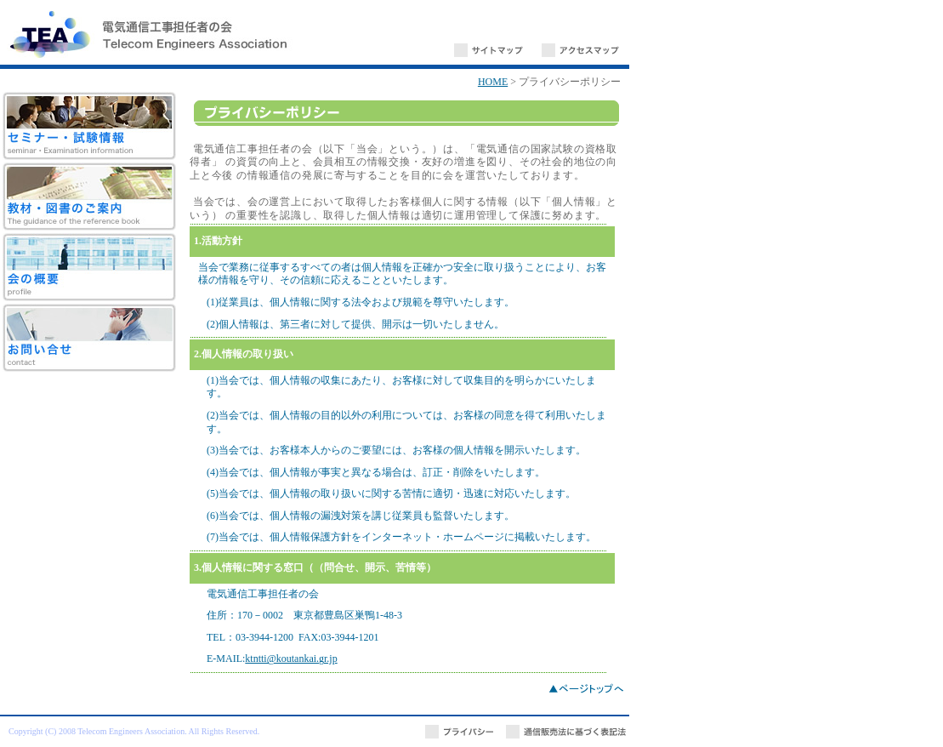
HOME (493, 82)
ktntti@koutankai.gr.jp (291, 658)
